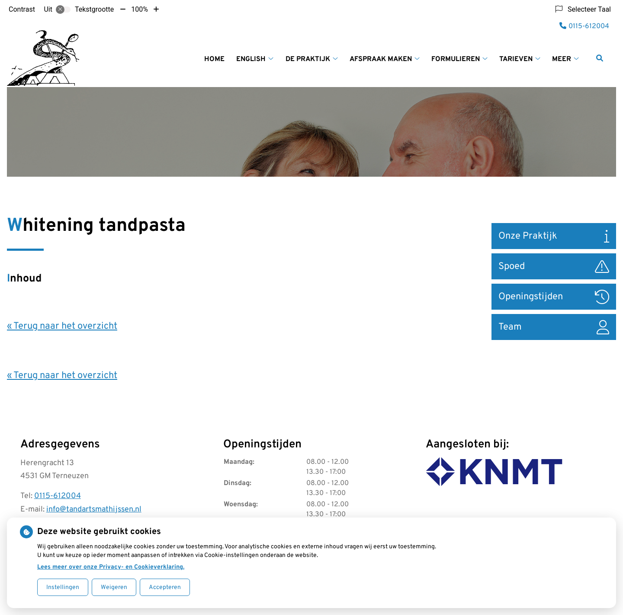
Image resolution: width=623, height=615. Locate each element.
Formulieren (455, 59)
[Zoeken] (599, 58)
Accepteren (165, 587)
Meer (561, 59)
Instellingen (62, 587)
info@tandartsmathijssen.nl (93, 510)
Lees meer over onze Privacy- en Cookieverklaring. (110, 567)
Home (214, 59)
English (251, 59)
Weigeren (114, 587)
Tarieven (516, 59)
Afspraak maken (381, 59)
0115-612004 (57, 496)
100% (139, 9)
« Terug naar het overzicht (62, 326)
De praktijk (308, 59)
